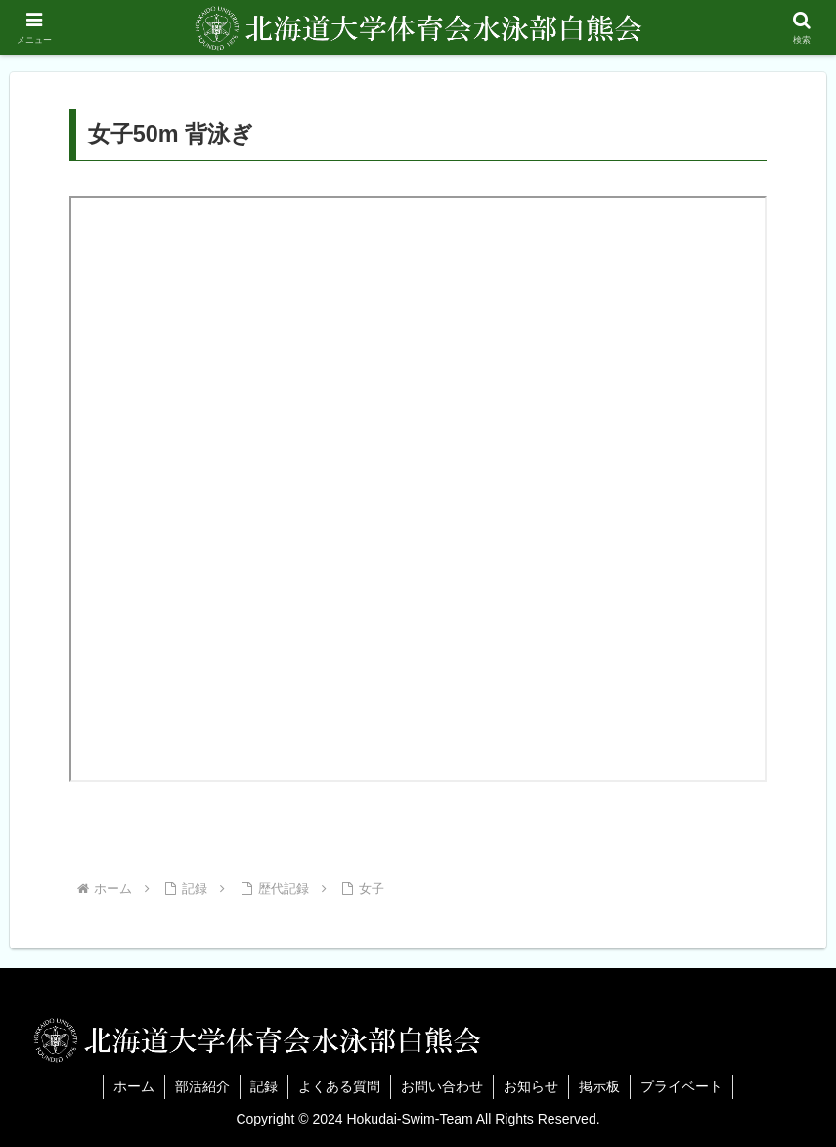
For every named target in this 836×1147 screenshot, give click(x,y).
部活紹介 (202, 1086)
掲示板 (599, 1086)
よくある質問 (339, 1086)
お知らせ (531, 1086)
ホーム (133, 1086)
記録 (264, 1086)
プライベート (681, 1086)
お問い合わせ (442, 1086)
